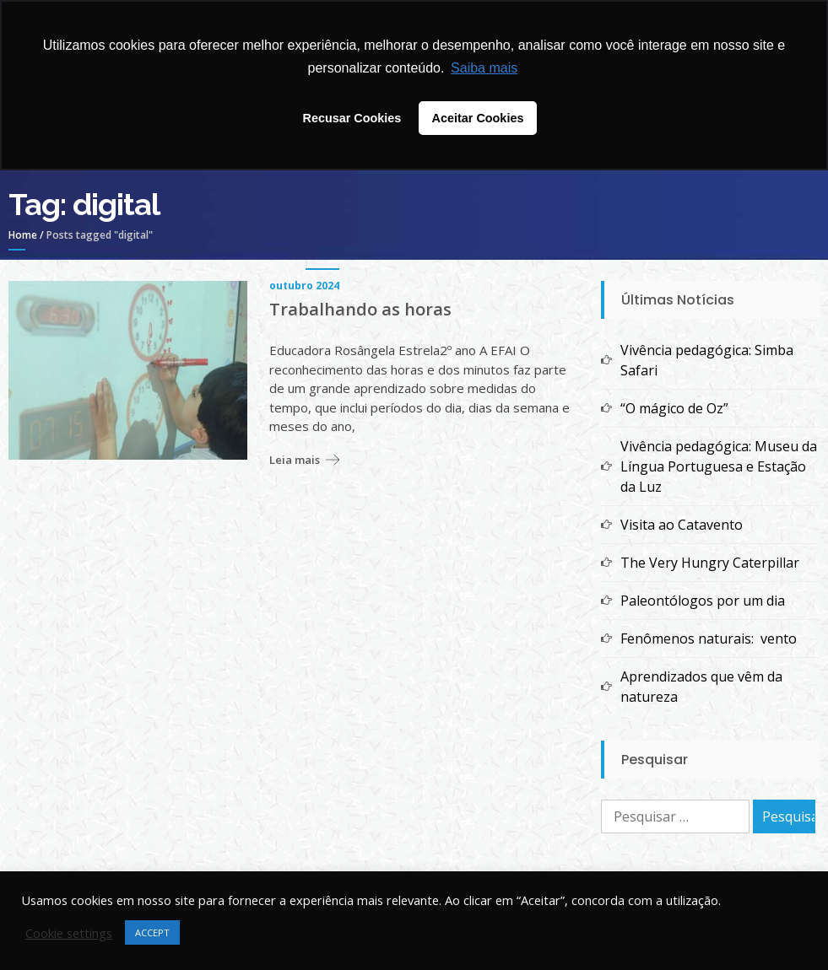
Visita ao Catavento (681, 524)
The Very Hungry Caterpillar (709, 562)
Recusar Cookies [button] (352, 118)
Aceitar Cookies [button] (478, 118)
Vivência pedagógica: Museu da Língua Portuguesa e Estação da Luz (718, 466)
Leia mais (294, 459)
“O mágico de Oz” (674, 408)
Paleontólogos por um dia (702, 600)
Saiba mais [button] (484, 68)
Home (22, 235)
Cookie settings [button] (68, 932)
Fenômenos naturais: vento (708, 638)
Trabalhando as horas (360, 309)
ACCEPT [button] (152, 932)
